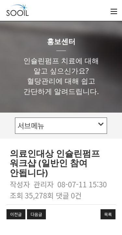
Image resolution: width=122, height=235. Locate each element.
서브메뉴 (61, 125)
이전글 (16, 214)
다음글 (36, 214)
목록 (108, 214)
